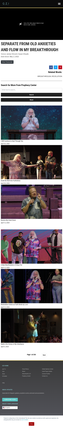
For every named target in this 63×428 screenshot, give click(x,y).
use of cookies (24, 419)
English (6, 408)
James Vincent (12, 54)
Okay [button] (31, 424)
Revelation (57, 76)
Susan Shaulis (23, 54)
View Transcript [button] (7, 62)
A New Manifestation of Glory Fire (11, 265)
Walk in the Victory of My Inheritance (12, 344)
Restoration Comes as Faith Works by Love (14, 304)
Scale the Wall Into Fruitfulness (10, 181)
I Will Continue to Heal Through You (12, 141)
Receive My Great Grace (8, 220)
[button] (59, 4)
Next (44, 355)
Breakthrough (44, 76)
